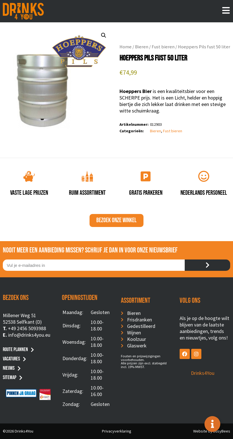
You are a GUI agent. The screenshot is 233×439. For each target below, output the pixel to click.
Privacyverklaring (116, 431)
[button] (104, 35)
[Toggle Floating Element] (212, 424)
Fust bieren (163, 47)
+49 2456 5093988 (27, 328)
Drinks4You (202, 373)
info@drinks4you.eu (29, 335)
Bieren (141, 47)
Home (125, 47)
